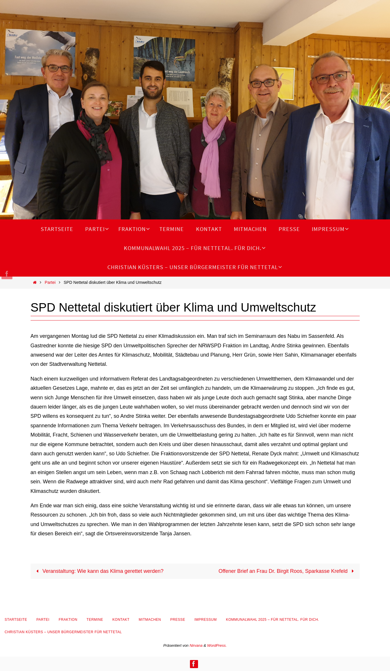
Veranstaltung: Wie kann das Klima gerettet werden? (98, 571)
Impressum (205, 620)
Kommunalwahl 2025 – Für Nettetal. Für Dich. (272, 620)
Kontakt (120, 620)
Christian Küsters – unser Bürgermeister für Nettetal (63, 632)
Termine (95, 620)
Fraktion (68, 620)
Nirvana (196, 645)
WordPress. (217, 645)
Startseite (16, 620)
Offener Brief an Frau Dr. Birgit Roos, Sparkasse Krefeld (287, 571)
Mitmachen (150, 620)
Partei (50, 282)
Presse (177, 620)
